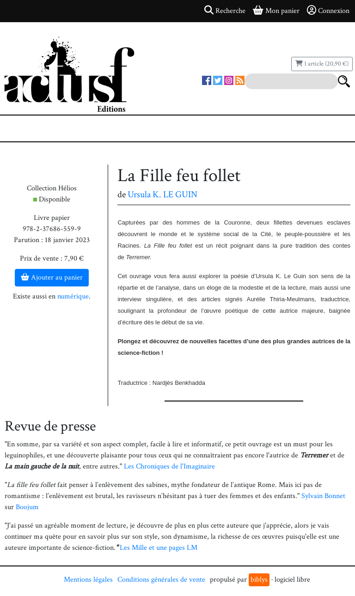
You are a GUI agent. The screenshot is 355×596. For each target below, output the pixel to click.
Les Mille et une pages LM (158, 548)
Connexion (328, 11)
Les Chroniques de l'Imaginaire (169, 466)
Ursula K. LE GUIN (162, 195)
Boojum (27, 507)
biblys (259, 579)
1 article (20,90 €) (322, 64)
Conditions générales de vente (161, 579)
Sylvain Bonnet (323, 496)
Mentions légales (88, 579)
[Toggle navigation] (35, 128)
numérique (73, 296)
